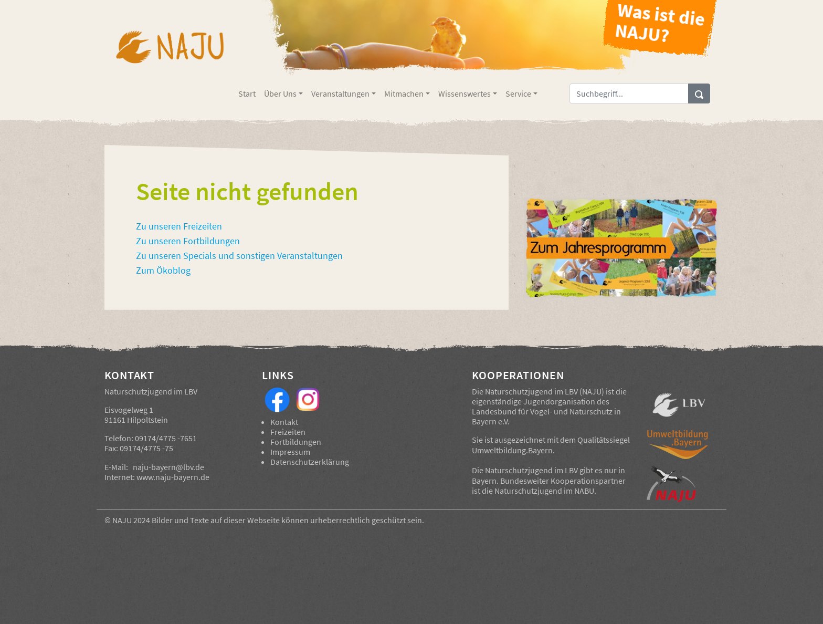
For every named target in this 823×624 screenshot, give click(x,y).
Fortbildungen (295, 441)
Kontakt (284, 422)
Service (518, 93)
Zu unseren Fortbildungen (188, 241)
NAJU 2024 (131, 520)
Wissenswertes (464, 93)
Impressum (290, 451)
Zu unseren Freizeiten (179, 226)
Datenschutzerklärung (309, 461)
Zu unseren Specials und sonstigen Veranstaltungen (239, 256)
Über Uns (280, 93)
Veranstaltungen (340, 93)
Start (247, 93)
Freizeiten (287, 432)
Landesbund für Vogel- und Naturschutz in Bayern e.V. (546, 416)
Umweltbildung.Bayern (512, 450)
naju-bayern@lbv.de (168, 467)
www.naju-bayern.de (172, 477)
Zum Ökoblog (163, 270)
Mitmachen (404, 93)
